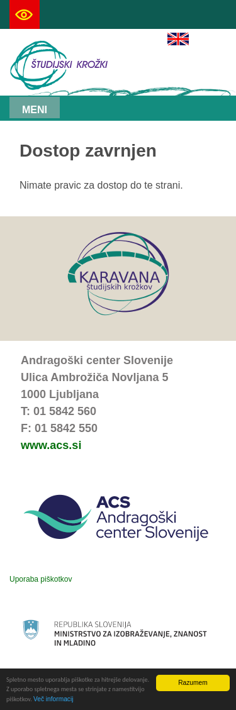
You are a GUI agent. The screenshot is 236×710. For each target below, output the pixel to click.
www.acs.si (51, 445)
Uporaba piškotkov (40, 579)
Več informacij (53, 699)
